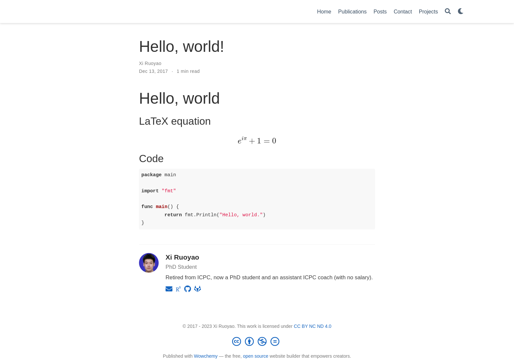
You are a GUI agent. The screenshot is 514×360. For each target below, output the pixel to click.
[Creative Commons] (257, 341)
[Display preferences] (461, 11)
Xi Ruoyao (150, 63)
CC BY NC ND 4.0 (312, 326)
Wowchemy (205, 356)
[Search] (448, 11)
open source (255, 356)
